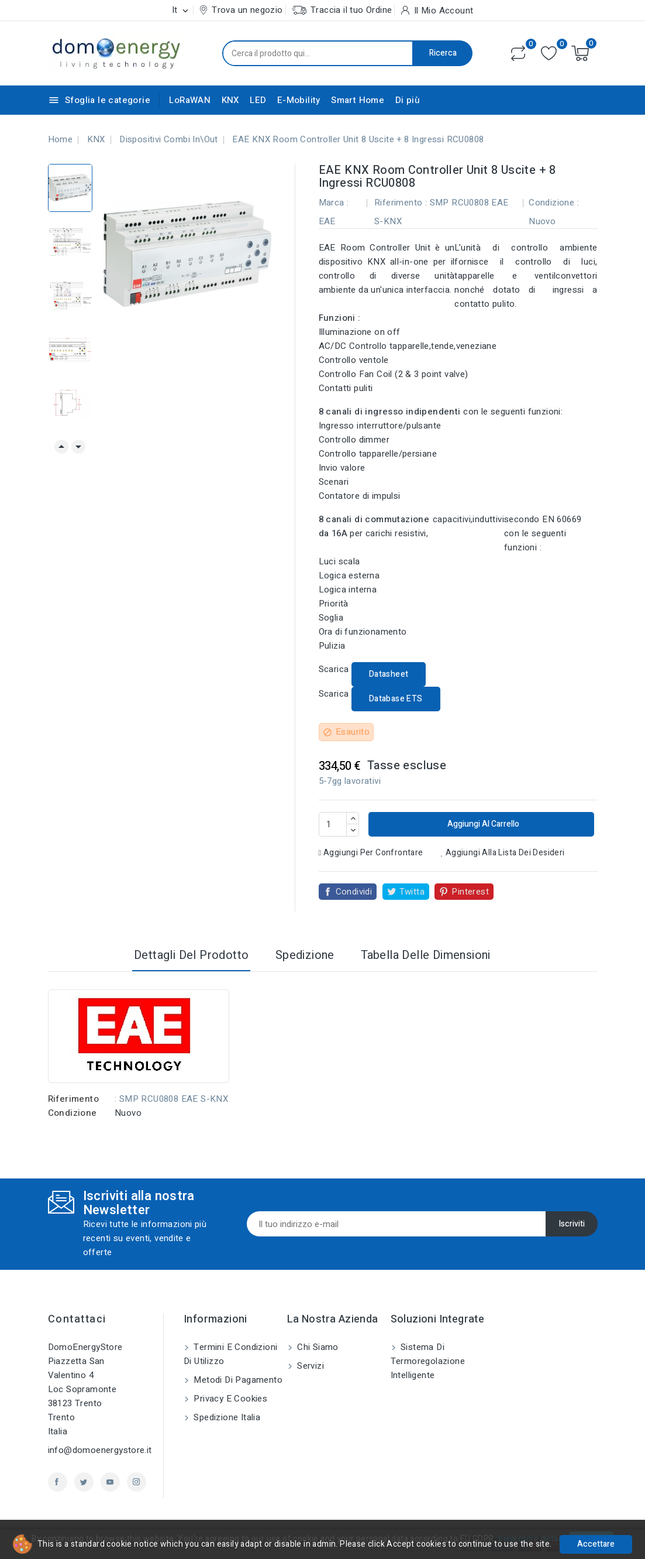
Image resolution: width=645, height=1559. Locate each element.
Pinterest (470, 891)
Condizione (72, 1112)
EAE (327, 221)
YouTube (110, 1482)
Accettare (596, 1544)
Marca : (334, 202)
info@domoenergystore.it (100, 1450)
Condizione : (554, 202)
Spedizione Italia (225, 1417)
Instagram (136, 1482)
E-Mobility (298, 100)
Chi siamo (317, 1347)
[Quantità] (333, 824)
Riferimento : (400, 202)
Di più (407, 100)
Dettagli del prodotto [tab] (191, 955)
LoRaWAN (190, 100)
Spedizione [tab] (304, 955)
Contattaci (77, 1319)
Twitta (412, 891)
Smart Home (357, 100)
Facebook (57, 1482)
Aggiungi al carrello (482, 824)
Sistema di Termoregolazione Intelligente (428, 1361)
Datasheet (389, 674)
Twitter (84, 1482)
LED (258, 100)
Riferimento (73, 1098)
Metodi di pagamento (236, 1379)
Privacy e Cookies (229, 1398)
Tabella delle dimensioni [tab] (426, 955)
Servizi (309, 1365)
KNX (230, 100)
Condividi (354, 891)
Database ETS (396, 699)
